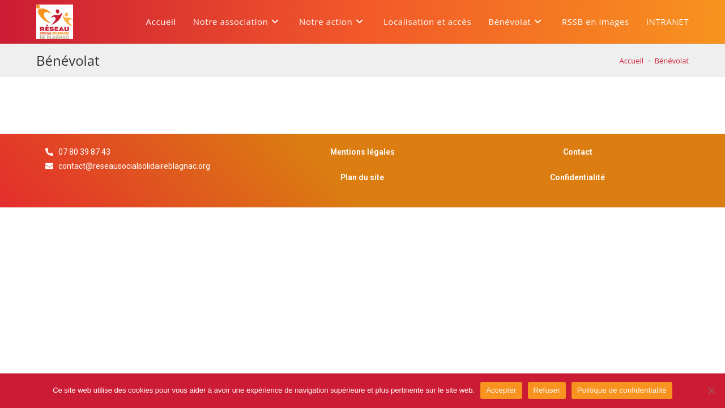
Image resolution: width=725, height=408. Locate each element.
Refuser (547, 390)
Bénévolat (672, 61)
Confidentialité (577, 177)
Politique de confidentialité (622, 390)
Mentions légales (362, 151)
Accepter (501, 390)
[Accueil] (632, 61)
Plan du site (362, 177)
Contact (577, 151)
